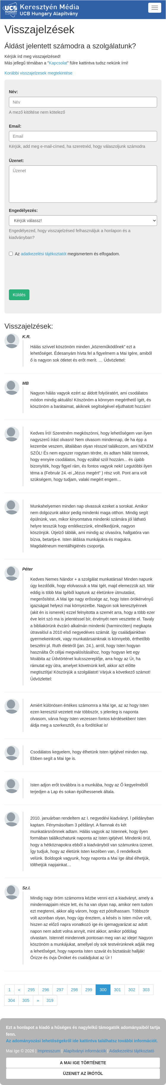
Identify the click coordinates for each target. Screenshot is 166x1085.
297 (59, 989)
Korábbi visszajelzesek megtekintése (38, 73)
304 (11, 1000)
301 (117, 989)
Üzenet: (16, 160)
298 (74, 989)
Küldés (19, 294)
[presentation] (54, 273)
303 (146, 989)
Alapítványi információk (84, 1050)
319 (50, 1000)
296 (45, 989)
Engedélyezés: (23, 210)
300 (102, 989)
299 (88, 989)
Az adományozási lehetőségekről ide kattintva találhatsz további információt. (82, 1040)
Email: (15, 126)
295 (31, 989)
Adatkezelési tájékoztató (131, 1050)
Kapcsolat (58, 63)
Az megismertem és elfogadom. (64, 253)
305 (25, 1000)
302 (131, 989)
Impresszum (49, 1050)
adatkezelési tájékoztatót (43, 253)
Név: (13, 91)
